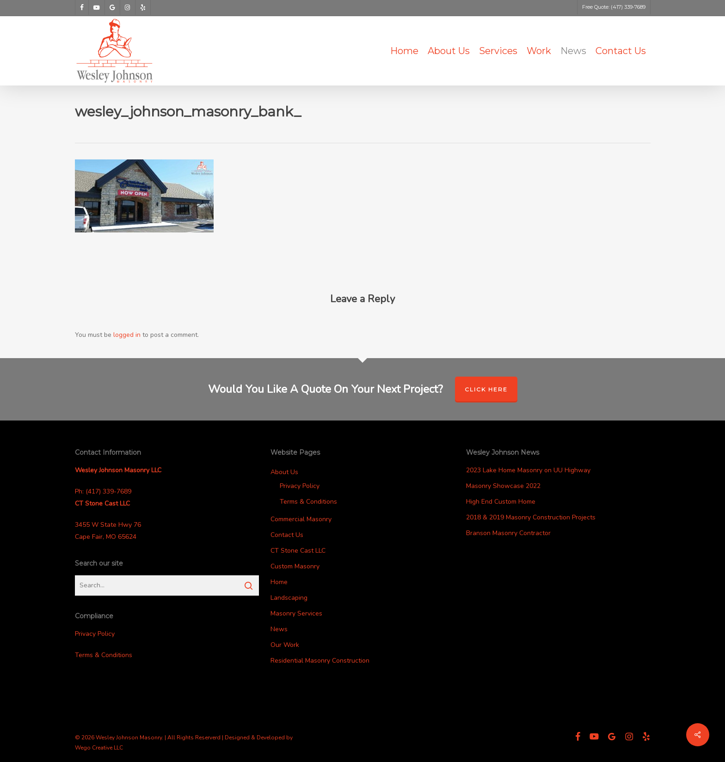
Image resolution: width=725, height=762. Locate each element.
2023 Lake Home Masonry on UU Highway (528, 470)
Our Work (284, 644)
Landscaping (288, 597)
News (279, 629)
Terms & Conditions (103, 655)
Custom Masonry (294, 566)
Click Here (486, 389)
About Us (284, 472)
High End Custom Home (500, 501)
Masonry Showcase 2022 (503, 486)
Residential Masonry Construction (319, 660)
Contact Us (286, 534)
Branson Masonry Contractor (508, 533)
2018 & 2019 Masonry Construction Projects (531, 517)
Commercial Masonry (301, 519)
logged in (127, 334)
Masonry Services (296, 613)
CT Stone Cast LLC (298, 550)
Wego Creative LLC (99, 747)
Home (279, 582)
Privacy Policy (95, 633)
